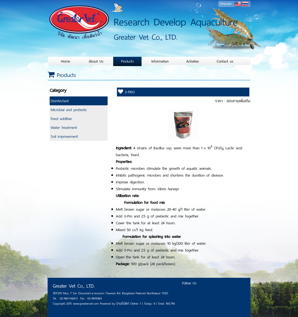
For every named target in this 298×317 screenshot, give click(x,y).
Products (127, 61)
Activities (192, 61)
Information (160, 61)
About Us (96, 61)
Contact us (225, 61)
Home (65, 61)
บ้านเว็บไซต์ (123, 303)
